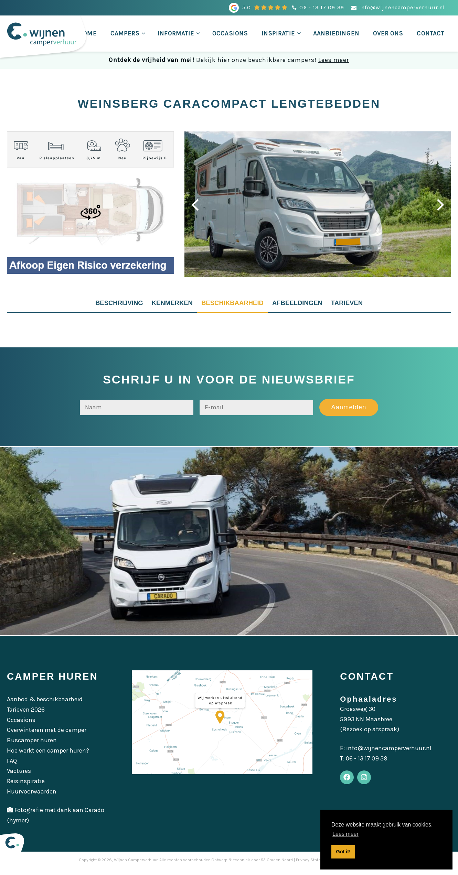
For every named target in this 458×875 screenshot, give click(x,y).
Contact (430, 33)
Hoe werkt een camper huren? (48, 757)
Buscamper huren (32, 746)
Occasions (230, 33)
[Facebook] (348, 785)
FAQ (12, 767)
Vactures (19, 777)
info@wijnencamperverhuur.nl (402, 7)
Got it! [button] (343, 851)
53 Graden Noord (277, 866)
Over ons (388, 33)
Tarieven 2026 (26, 716)
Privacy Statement (313, 866)
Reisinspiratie (26, 787)
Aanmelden (348, 413)
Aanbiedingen (336, 33)
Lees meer (333, 60)
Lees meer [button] (345, 834)
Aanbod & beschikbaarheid (45, 706)
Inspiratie (278, 33)
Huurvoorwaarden (31, 797)
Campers (125, 33)
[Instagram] (369, 785)
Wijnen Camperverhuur (136, 866)
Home (87, 33)
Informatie (176, 33)
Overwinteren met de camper (46, 736)
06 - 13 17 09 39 (321, 7)
